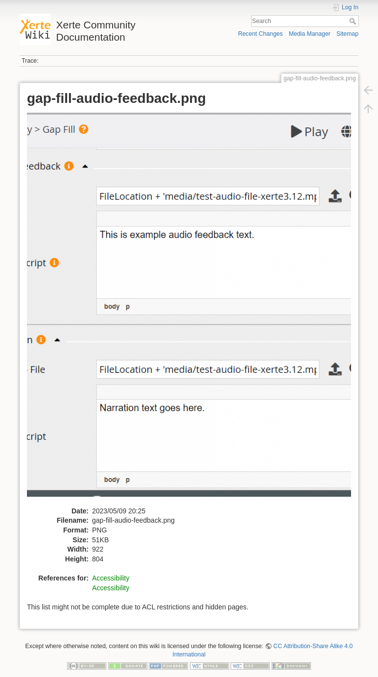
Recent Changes (260, 33)
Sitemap (347, 33)
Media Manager (310, 33)
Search (353, 21)
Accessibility (110, 578)
